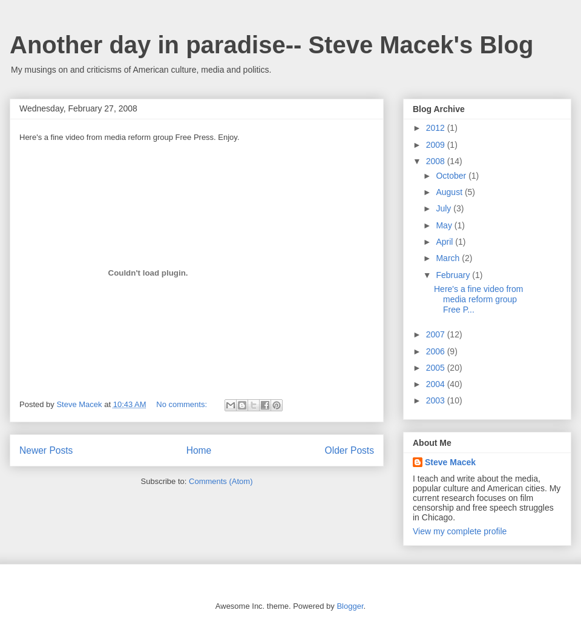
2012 (436, 128)
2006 (436, 351)
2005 (436, 368)
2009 (436, 145)
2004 (436, 384)
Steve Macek (450, 462)
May (445, 225)
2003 (436, 400)
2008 (436, 161)
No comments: (182, 404)
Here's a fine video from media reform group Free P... (478, 299)
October (452, 176)
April (445, 242)
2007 (436, 334)
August (450, 192)
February (454, 275)
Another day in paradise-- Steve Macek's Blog (271, 44)
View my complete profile (460, 531)
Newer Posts (46, 450)
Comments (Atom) (220, 481)
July (444, 208)
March (449, 258)
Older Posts (349, 450)
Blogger (349, 606)
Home (199, 450)
